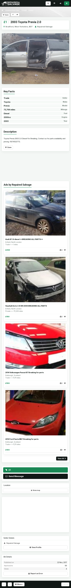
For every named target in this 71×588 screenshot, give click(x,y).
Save (6, 15)
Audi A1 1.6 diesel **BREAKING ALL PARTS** (24, 239)
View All (62, 458)
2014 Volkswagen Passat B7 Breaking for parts (24, 372)
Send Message (14, 476)
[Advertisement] (35, 167)
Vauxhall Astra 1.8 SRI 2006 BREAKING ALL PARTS (26, 306)
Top (65, 584)
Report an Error (35, 573)
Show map (35, 490)
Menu (19, 584)
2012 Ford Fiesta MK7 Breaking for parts (22, 439)
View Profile (35, 547)
